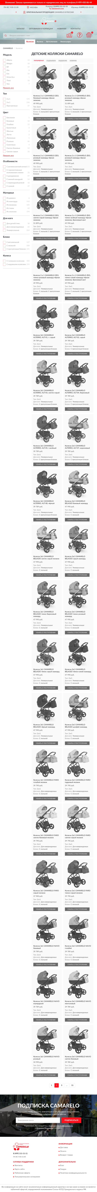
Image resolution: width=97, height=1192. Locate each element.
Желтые (10, 131)
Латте (9, 135)
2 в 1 (8, 99)
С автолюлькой (13, 242)
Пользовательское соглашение (27, 1177)
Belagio (9, 64)
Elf (8, 67)
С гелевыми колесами (15, 261)
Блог (62, 1165)
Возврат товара (66, 1155)
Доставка (64, 1147)
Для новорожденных (15, 227)
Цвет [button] (5, 112)
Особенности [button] (10, 161)
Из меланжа (11, 205)
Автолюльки (51, 42)
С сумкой (10, 186)
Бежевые (10, 121)
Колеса (40, 42)
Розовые (10, 141)
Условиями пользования (44, 1128)
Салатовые (11, 145)
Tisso (9, 80)
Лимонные (11, 138)
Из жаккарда (12, 201)
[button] (57, 8)
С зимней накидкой (14, 179)
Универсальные (13, 230)
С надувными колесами (16, 264)
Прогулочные (12, 106)
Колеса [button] (7, 256)
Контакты (75, 29)
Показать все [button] (8, 88)
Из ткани (10, 208)
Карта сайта (20, 1169)
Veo (8, 84)
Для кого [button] (8, 218)
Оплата (63, 1151)
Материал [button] (8, 193)
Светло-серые (12, 152)
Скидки (63, 1169)
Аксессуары (65, 42)
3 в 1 (8, 102)
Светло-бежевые (13, 148)
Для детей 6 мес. (13, 223)
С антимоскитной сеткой (17, 167)
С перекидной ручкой (15, 183)
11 (72, 1085)
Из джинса (11, 198)
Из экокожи (11, 212)
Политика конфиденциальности (73, 1173)
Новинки (61, 29)
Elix (8, 70)
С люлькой (11, 246)
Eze (8, 74)
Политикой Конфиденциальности (61, 1126)
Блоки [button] (6, 237)
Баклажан (11, 118)
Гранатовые (11, 128)
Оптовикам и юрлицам (41, 29)
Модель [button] (7, 55)
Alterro (9, 60)
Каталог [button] (21, 29)
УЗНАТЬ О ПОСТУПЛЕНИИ (45, 119)
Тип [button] (5, 94)
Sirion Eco (11, 77)
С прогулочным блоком (16, 249)
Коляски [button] (30, 42)
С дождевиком (13, 176)
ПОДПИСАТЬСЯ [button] (71, 1120)
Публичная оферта (22, 1173)
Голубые (10, 124)
